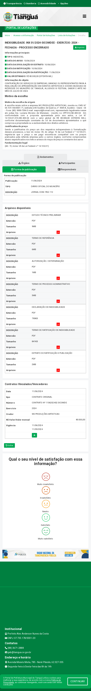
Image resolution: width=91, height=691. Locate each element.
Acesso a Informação (23, 35)
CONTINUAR (77, 681)
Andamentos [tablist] (45, 157)
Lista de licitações (66, 35)
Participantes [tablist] (67, 163)
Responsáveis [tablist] (67, 169)
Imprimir (80, 47)
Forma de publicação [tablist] (24, 169)
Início (7, 35)
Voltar (9, 445)
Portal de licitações (46, 35)
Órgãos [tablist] (23, 163)
